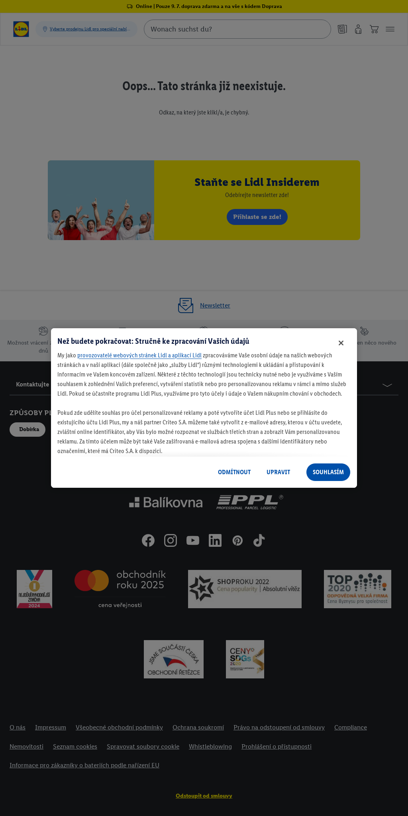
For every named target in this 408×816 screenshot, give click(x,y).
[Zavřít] (341, 343)
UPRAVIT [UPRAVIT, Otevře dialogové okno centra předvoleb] (278, 472)
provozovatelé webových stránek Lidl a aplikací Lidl (139, 355)
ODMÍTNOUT (234, 472)
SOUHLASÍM (328, 472)
